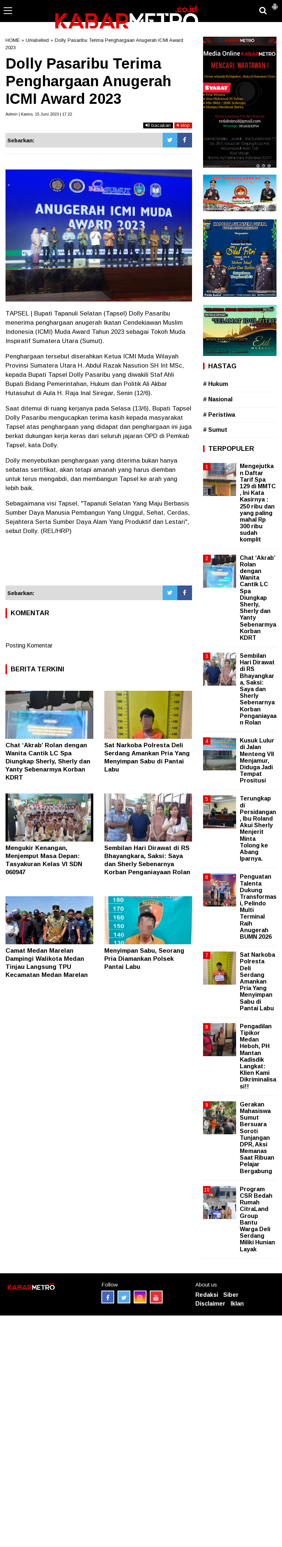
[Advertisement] (99, 564)
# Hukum (215, 384)
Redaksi (206, 1295)
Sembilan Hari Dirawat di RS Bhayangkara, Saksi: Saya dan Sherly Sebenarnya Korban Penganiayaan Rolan (258, 689)
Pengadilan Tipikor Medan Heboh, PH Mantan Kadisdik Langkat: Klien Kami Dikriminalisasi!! (258, 1056)
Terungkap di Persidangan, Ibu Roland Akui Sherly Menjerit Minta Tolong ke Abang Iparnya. (258, 828)
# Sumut (215, 430)
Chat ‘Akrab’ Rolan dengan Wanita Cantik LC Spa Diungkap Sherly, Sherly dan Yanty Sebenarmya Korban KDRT (48, 761)
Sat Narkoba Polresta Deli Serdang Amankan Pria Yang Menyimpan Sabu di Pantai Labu (257, 981)
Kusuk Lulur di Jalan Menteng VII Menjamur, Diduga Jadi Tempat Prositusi (257, 760)
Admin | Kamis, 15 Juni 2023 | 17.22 (39, 114)
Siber (231, 1295)
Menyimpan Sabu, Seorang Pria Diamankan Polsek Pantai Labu (144, 958)
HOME (13, 40)
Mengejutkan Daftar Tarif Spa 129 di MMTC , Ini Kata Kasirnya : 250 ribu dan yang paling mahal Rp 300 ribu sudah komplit (258, 503)
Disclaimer (210, 1303)
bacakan (158, 125)
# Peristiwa (219, 415)
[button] (274, 3)
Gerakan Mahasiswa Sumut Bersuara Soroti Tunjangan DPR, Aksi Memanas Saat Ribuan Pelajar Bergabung (257, 1137)
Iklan (237, 1303)
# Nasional (217, 399)
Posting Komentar (29, 645)
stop (183, 125)
